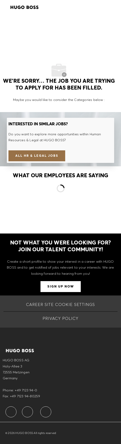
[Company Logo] (24, 7)
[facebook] (10, 411)
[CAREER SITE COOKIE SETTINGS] (60, 304)
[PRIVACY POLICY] (60, 318)
